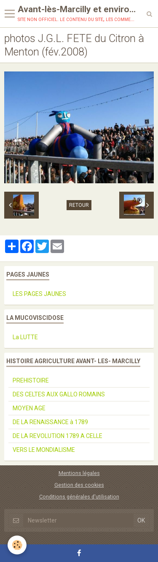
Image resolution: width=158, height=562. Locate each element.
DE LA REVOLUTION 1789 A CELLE (57, 436)
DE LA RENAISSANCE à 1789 (50, 422)
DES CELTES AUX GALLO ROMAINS (59, 394)
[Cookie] (17, 545)
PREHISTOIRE (31, 380)
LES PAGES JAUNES (39, 293)
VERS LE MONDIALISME (44, 449)
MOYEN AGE (29, 408)
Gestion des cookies (79, 485)
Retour (79, 205)
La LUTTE (25, 337)
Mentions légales (79, 473)
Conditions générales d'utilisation (79, 496)
